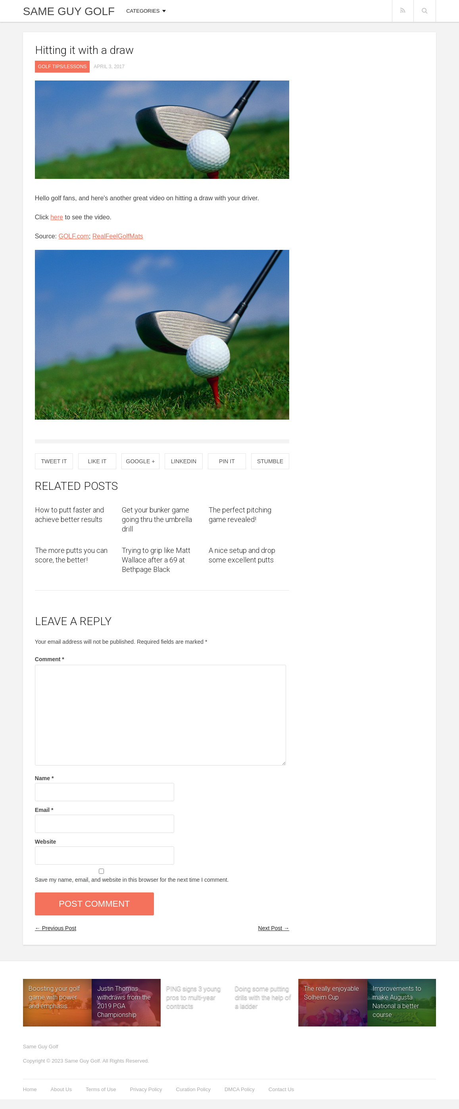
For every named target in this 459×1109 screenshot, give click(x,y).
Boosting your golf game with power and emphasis (54, 997)
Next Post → (274, 928)
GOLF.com (73, 236)
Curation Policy (193, 1089)
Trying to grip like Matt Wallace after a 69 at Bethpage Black (156, 560)
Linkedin (184, 461)
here (56, 217)
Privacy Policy (146, 1089)
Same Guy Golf (69, 11)
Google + (140, 461)
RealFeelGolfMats (117, 236)
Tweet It (54, 461)
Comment (49, 659)
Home (30, 1089)
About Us (61, 1089)
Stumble (270, 461)
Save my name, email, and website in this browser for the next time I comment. (132, 880)
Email (44, 810)
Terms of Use (101, 1089)
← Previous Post (55, 928)
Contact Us (281, 1089)
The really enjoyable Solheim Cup (331, 993)
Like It (97, 461)
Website (45, 841)
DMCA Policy (240, 1089)
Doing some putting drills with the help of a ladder (263, 987)
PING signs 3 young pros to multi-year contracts (193, 987)
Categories (142, 11)
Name (44, 778)
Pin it (227, 461)
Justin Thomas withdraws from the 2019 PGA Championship (124, 1002)
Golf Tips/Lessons (62, 66)
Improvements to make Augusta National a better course (397, 1002)
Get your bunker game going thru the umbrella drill (157, 519)
